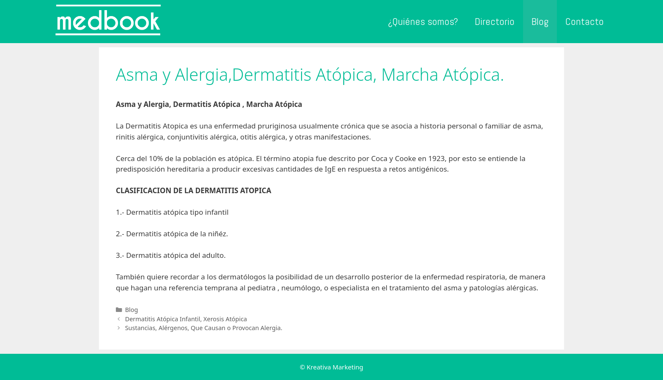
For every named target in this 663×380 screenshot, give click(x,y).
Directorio (495, 21)
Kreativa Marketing (335, 367)
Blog (539, 21)
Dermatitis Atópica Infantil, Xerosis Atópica (186, 319)
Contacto (584, 21)
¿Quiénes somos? (423, 21)
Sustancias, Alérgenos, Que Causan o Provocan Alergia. (203, 328)
